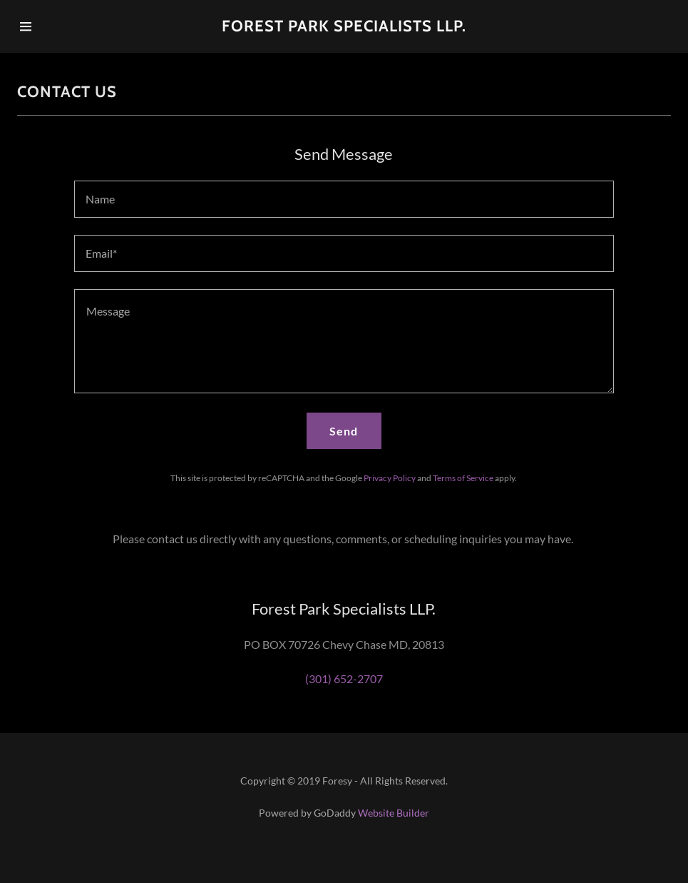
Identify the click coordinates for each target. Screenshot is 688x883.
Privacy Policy (390, 478)
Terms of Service (463, 478)
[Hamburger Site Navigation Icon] (51, 26)
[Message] (343, 341)
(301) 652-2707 (344, 678)
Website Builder (393, 813)
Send (343, 431)
